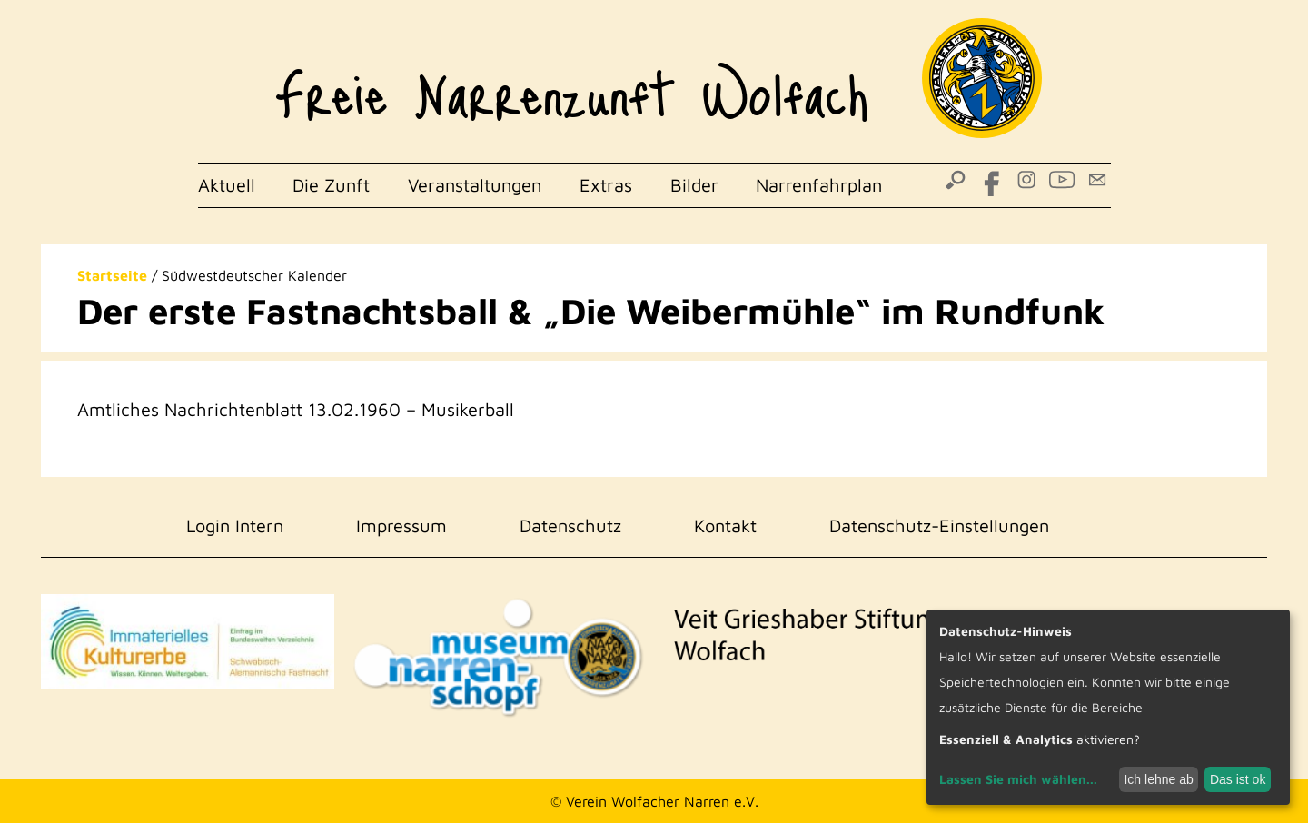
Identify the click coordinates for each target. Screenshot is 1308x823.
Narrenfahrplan (819, 184)
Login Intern (234, 525)
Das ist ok (1237, 779)
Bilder (694, 184)
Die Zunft (331, 184)
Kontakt (725, 525)
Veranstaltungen (474, 184)
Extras (606, 184)
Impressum (401, 525)
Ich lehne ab (1158, 779)
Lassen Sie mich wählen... (1018, 779)
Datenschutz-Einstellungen (939, 525)
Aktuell (226, 184)
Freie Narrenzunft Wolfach (571, 81)
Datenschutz (570, 525)
